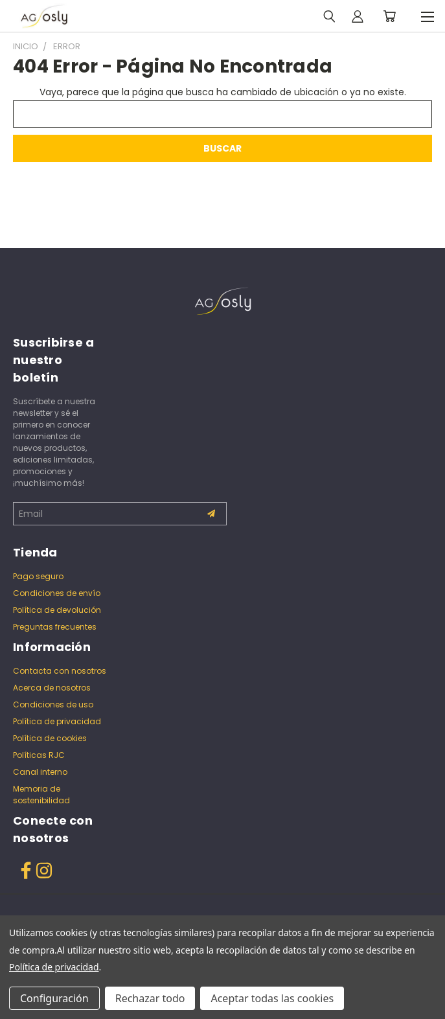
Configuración (54, 998)
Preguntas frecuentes (55, 626)
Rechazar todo (150, 998)
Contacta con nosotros (59, 670)
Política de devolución (57, 609)
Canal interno (40, 771)
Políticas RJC (39, 755)
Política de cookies (50, 738)
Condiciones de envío (56, 593)
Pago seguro (38, 576)
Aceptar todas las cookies (272, 998)
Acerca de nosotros (52, 687)
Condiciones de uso (53, 704)
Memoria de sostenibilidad (41, 794)
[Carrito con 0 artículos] (389, 16)
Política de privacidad (57, 721)
